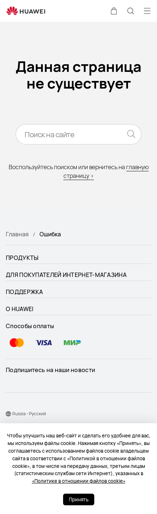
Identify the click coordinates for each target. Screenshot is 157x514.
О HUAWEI (19, 309)
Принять (78, 499)
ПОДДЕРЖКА (24, 291)
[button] (114, 11)
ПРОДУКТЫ (22, 257)
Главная (17, 234)
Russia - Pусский (29, 414)
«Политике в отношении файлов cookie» (78, 481)
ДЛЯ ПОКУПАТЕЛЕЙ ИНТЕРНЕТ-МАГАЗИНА (66, 274)
